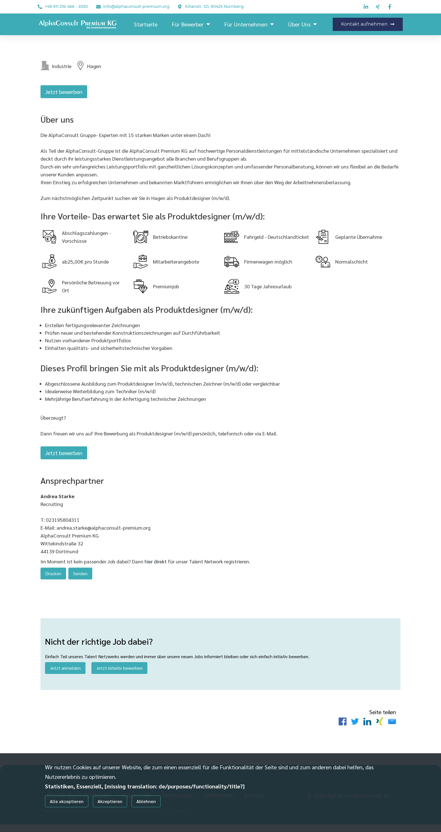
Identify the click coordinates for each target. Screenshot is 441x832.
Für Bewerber (191, 24)
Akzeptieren (110, 801)
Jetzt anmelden (65, 673)
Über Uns (302, 24)
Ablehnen (146, 801)
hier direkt (156, 565)
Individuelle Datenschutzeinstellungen (74, 818)
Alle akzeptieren (67, 801)
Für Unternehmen (249, 24)
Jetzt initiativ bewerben (119, 673)
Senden (80, 577)
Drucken (53, 577)
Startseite (146, 24)
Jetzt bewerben (63, 91)
